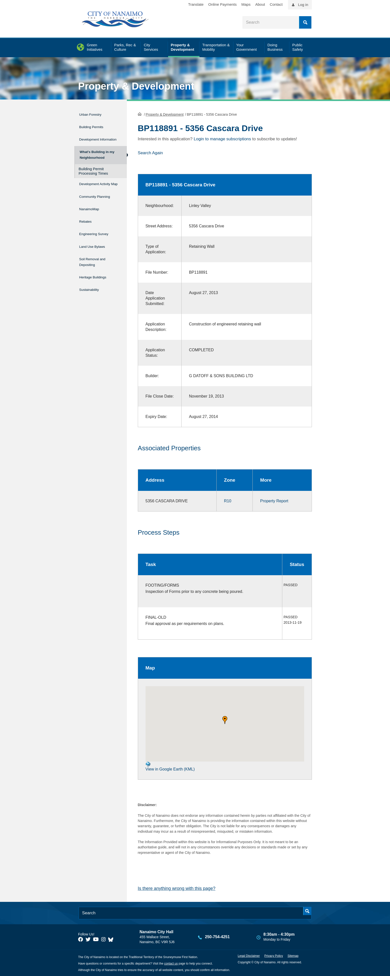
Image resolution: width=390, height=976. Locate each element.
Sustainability (92, 289)
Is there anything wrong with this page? (176, 887)
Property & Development (136, 86)
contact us (171, 963)
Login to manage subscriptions (222, 138)
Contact (276, 4)
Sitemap (293, 955)
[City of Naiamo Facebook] (80, 938)
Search (305, 22)
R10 (227, 500)
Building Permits (95, 124)
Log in (303, 4)
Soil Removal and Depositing (96, 265)
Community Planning (90, 206)
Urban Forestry (94, 113)
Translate (195, 4)
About (260, 4)
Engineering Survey (98, 241)
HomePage (140, 113)
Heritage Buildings (97, 278)
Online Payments (222, 4)
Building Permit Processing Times (93, 175)
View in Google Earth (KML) (170, 766)
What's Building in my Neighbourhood (96, 157)
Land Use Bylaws (96, 251)
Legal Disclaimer (249, 955)
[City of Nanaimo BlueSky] (112, 938)
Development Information (92, 137)
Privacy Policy (273, 955)
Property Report (274, 500)
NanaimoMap (92, 219)
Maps (246, 4)
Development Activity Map (92, 190)
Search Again (150, 152)
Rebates (87, 230)
